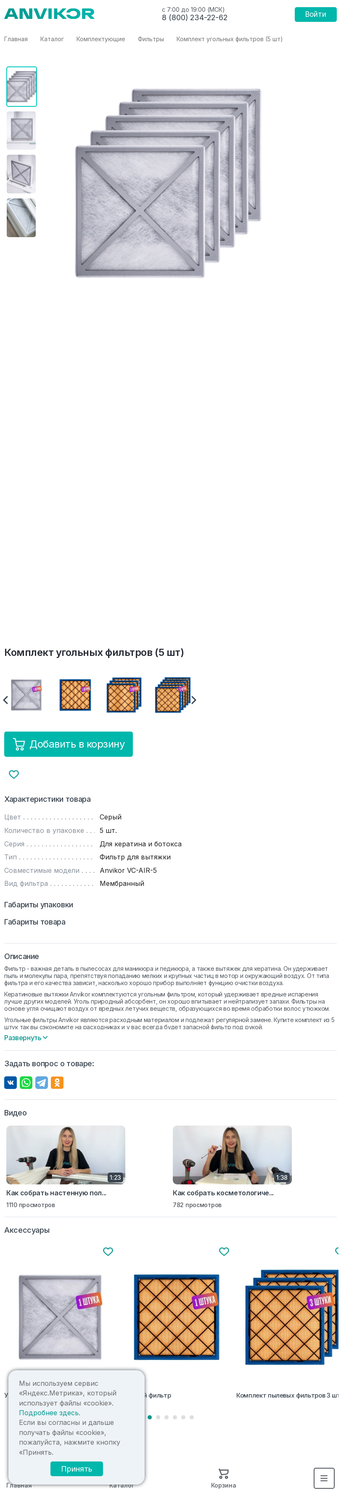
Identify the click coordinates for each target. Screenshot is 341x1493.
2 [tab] (158, 1417)
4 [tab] (175, 1417)
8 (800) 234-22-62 (195, 17)
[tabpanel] (61, 1324)
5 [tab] (183, 1417)
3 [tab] (166, 1417)
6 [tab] (192, 1417)
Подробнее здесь (48, 1413)
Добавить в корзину (68, 744)
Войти (315, 14)
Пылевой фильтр (145, 1395)
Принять (79, 1468)
